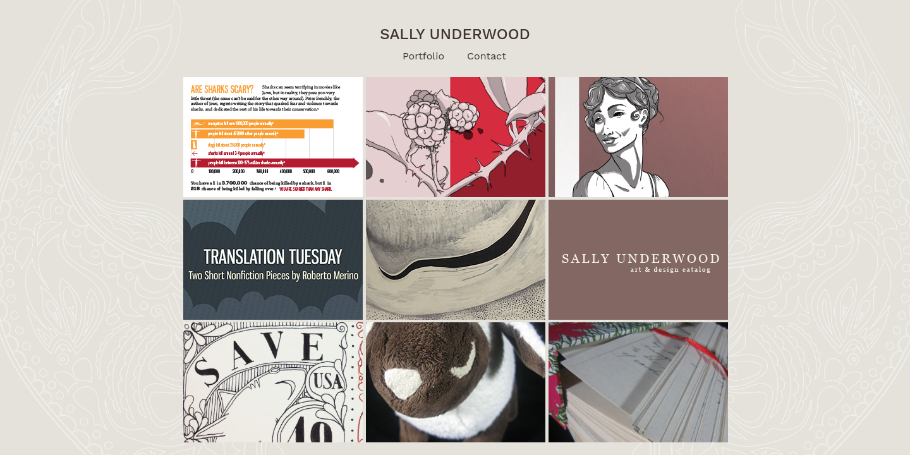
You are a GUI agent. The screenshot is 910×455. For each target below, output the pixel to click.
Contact (486, 56)
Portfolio (423, 56)
